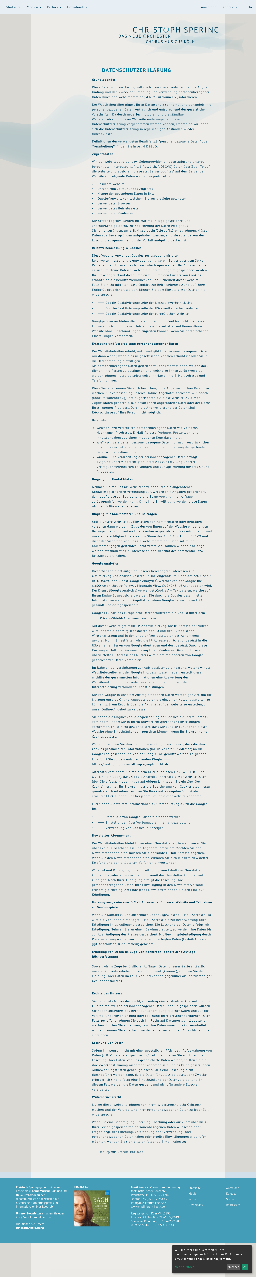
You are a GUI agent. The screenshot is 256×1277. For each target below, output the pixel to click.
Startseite (13, 7)
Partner (54, 7)
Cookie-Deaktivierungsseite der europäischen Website (147, 314)
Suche (248, 7)
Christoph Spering (176, 30)
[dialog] (212, 1259)
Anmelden (209, 7)
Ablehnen (233, 1267)
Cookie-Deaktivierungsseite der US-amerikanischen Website (152, 308)
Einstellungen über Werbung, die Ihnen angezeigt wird (148, 822)
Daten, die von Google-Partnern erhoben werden (143, 817)
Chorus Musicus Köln (176, 41)
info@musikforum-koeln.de (33, 1217)
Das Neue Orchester (176, 36)
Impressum (233, 1205)
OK (245, 1267)
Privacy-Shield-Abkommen (120, 618)
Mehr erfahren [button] (185, 1267)
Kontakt (230, 7)
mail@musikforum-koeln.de (122, 1152)
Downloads (77, 7)
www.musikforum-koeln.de (148, 1206)
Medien (34, 7)
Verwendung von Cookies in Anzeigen (135, 828)
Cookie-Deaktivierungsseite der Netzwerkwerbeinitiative (149, 303)
